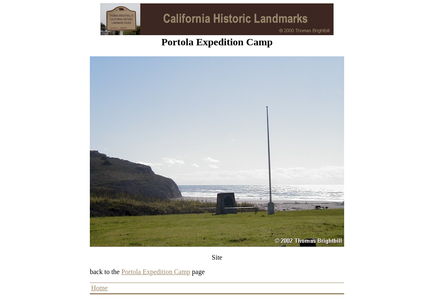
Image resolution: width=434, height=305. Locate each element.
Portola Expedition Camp (155, 271)
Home (99, 287)
